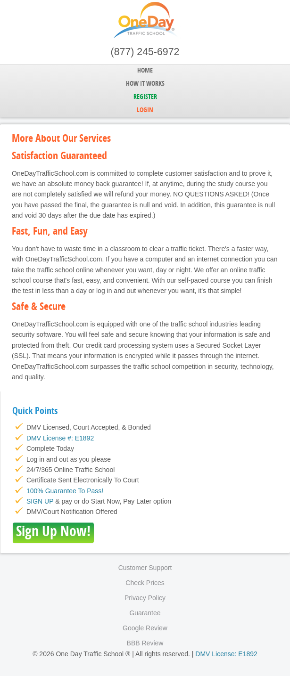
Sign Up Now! (53, 532)
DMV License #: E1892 (60, 438)
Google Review (145, 628)
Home (145, 70)
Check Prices (144, 582)
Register (145, 97)
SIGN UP (39, 501)
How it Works (145, 84)
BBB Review (145, 643)
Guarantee (144, 613)
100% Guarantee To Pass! (64, 491)
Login (145, 110)
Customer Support (145, 567)
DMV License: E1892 (226, 654)
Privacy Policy (145, 598)
